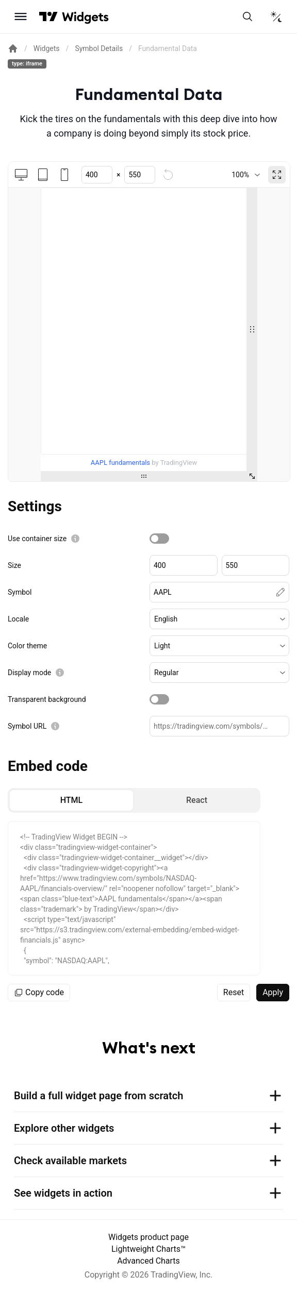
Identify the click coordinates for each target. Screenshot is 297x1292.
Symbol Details (99, 48)
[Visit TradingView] (48, 16)
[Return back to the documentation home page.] (13, 48)
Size (14, 565)
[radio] (71, 800)
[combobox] (245, 174)
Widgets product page (148, 1237)
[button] (219, 619)
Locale (18, 619)
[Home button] (85, 16)
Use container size (37, 538)
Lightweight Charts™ (148, 1249)
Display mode (29, 672)
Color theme (27, 646)
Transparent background (47, 699)
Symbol (19, 592)
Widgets (47, 48)
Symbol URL (27, 726)
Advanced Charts (148, 1261)
